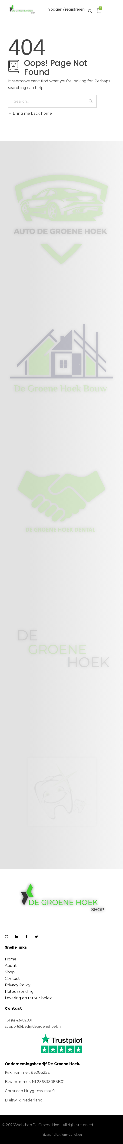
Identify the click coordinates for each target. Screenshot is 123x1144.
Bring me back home (30, 113)
